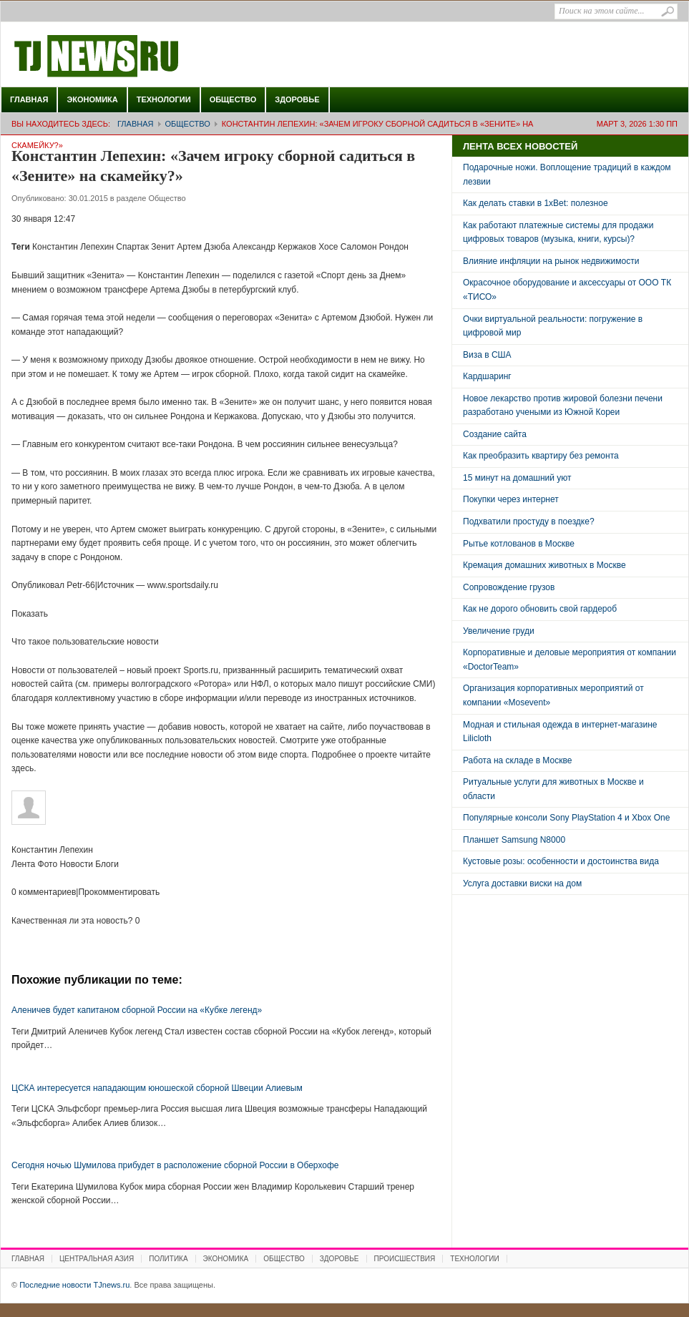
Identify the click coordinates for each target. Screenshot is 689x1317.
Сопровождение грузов (508, 587)
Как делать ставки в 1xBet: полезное (535, 203)
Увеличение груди (498, 631)
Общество (233, 99)
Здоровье (297, 99)
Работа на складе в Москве (517, 760)
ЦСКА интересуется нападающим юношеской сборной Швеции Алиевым (157, 1088)
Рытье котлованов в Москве (519, 544)
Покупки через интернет (511, 499)
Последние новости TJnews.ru (136, 56)
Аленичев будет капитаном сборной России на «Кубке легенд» (136, 1010)
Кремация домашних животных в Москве (544, 565)
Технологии (164, 99)
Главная (29, 99)
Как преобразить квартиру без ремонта (541, 456)
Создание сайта (495, 434)
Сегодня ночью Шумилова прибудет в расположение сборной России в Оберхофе (174, 1165)
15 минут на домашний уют (517, 478)
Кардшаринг (487, 376)
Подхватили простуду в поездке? (529, 521)
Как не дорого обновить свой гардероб (540, 609)
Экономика (92, 99)
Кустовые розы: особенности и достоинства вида (561, 861)
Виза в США (487, 355)
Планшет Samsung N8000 (514, 840)
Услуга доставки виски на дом (522, 883)
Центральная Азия (96, 1259)
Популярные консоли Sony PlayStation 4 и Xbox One (566, 818)
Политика (168, 1259)
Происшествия (405, 1259)
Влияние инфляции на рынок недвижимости (551, 261)
